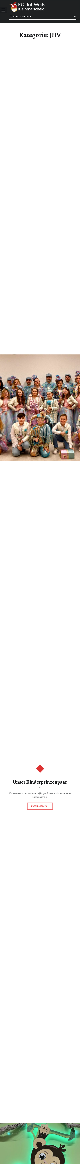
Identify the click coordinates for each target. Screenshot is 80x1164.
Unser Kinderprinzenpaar (40, 782)
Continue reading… (42, 805)
